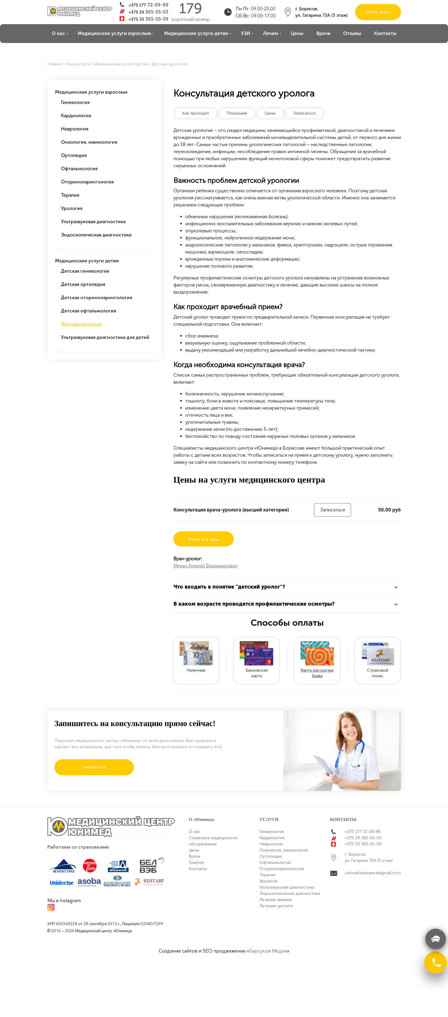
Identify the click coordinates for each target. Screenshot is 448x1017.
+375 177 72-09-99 (362, 831)
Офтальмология (79, 168)
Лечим (270, 33)
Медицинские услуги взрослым (114, 33)
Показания (237, 113)
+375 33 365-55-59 (363, 844)
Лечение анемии (275, 899)
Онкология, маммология (89, 142)
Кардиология (76, 115)
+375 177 (148, 5)
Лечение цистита (276, 905)
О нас (58, 33)
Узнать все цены (203, 539)
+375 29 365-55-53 (363, 837)
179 (190, 8)
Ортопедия (74, 155)
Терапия (70, 195)
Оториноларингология (87, 182)
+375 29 (148, 12)
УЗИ (245, 33)
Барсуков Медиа (268, 951)
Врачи (323, 33)
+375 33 (148, 19)
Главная (54, 64)
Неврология (74, 129)
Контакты (385, 33)
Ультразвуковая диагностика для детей (105, 337)
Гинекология (75, 102)
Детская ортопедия (83, 284)
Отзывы (352, 33)
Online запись (378, 11)
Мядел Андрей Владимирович (205, 566)
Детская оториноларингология (96, 297)
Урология (71, 208)
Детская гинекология (85, 271)
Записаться (304, 113)
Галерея (196, 862)
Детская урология (81, 324)
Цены (297, 33)
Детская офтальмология (88, 311)
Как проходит (195, 113)
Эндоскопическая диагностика (96, 235)
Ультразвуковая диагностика (93, 221)
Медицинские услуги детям (196, 33)
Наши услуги (77, 64)
